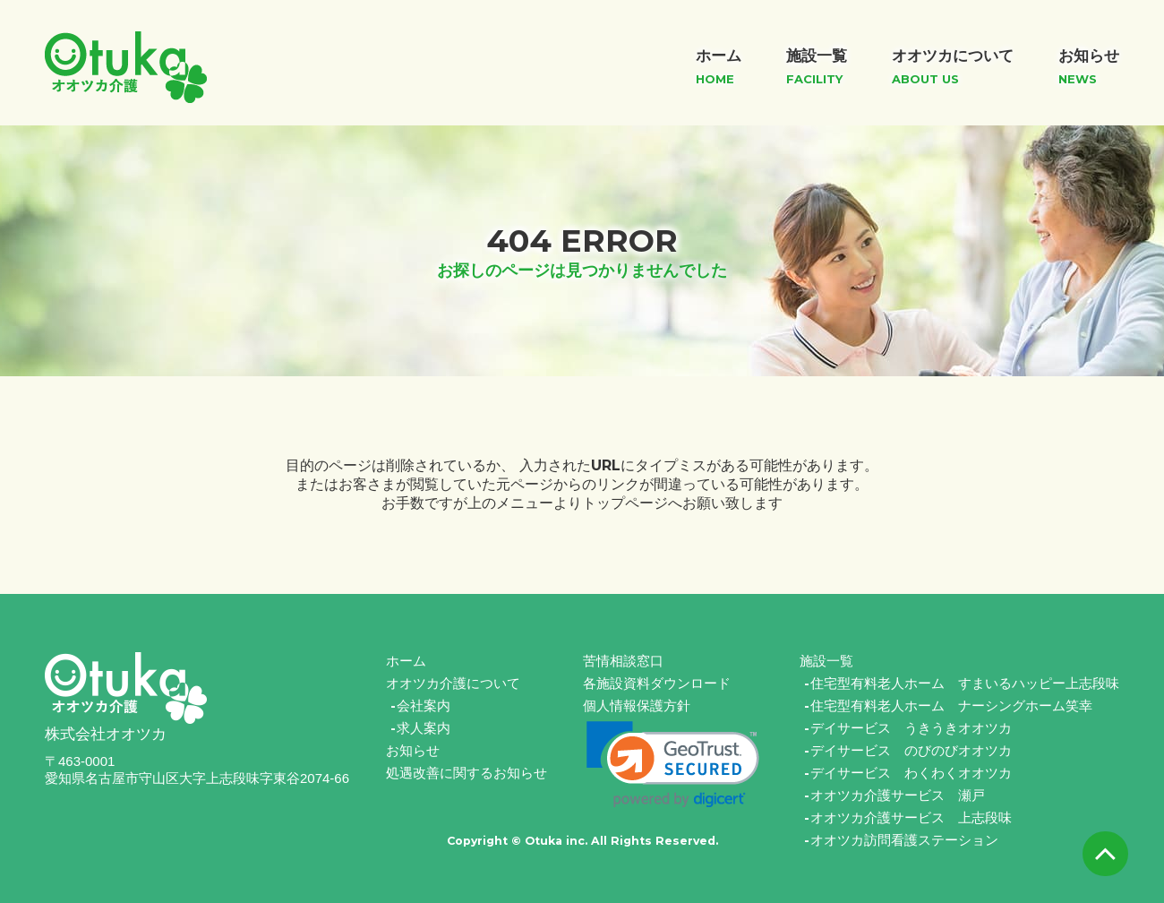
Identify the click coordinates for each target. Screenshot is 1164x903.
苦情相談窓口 (623, 660)
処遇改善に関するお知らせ (466, 772)
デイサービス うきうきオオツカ (911, 727)
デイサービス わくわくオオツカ (911, 772)
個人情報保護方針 (636, 705)
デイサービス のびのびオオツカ (911, 750)
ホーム (406, 660)
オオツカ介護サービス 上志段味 (911, 817)
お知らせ (413, 750)
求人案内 (423, 727)
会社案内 (423, 705)
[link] (673, 764)
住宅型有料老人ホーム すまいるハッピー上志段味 (964, 683)
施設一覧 (826, 660)
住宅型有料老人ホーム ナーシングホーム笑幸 (951, 705)
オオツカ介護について (453, 683)
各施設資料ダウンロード (657, 683)
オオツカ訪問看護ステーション (904, 839)
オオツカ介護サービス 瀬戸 (897, 795)
